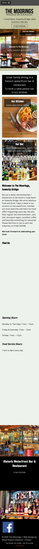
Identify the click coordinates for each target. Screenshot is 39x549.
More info (21, 546)
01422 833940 (19, 26)
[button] (6, 2)
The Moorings (15, 537)
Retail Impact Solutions (12, 540)
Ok (16, 546)
